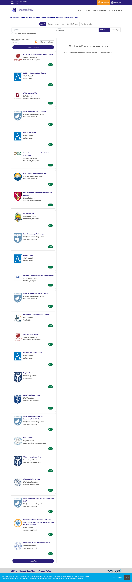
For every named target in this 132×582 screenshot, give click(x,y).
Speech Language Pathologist (33, 234)
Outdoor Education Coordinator (34, 73)
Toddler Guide (28, 255)
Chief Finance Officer (30, 93)
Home (80, 10)
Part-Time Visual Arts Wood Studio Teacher (38, 54)
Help (14, 571)
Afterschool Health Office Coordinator (36, 543)
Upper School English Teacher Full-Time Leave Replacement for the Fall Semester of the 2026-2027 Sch (38, 522)
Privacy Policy (44, 571)
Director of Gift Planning (31, 479)
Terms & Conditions (27, 571)
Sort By (14, 42)
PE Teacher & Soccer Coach (32, 353)
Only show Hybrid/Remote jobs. (25, 33)
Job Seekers (103, 2)
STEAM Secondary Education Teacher (36, 315)
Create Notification (47, 42)
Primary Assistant (29, 133)
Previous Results (33, 47)
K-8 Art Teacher (28, 213)
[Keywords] (33, 30)
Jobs (88, 10)
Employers (116, 2)
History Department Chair (32, 457)
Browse (50, 24)
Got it (127, 577)
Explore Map (59, 24)
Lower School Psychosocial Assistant (36, 293)
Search (42, 24)
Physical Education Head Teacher (35, 173)
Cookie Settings (116, 577)
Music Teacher (28, 438)
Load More (33, 561)
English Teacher (28, 373)
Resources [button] (114, 10)
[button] (115, 30)
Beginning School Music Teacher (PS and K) (38, 275)
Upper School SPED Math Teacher (35, 111)
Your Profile (99, 10)
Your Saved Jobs (86, 24)
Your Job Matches (72, 24)
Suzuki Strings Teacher (31, 334)
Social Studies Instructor (32, 395)
